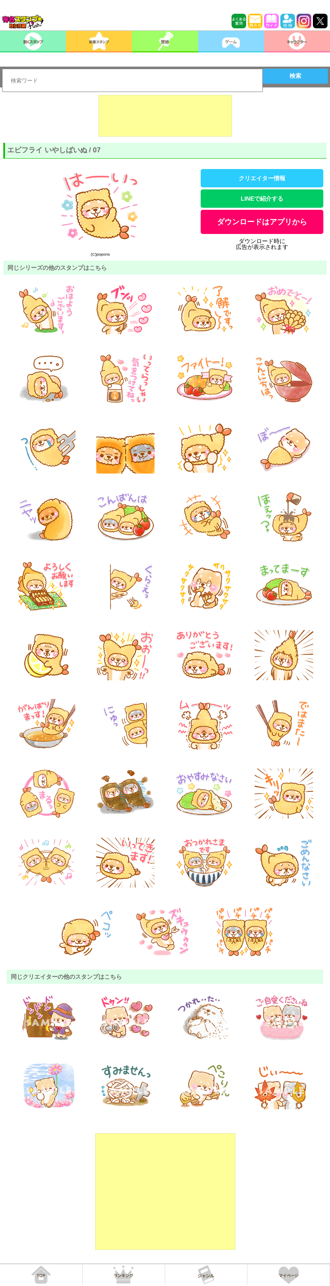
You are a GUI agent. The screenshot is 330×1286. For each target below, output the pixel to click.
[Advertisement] (165, 116)
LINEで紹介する (262, 198)
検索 (295, 75)
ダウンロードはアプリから (262, 222)
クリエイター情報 (262, 178)
